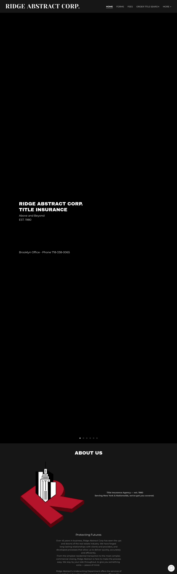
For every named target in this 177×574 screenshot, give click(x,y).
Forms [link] (120, 6)
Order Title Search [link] (147, 6)
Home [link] (109, 6)
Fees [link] (130, 6)
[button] (167, 6)
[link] (46, 7)
